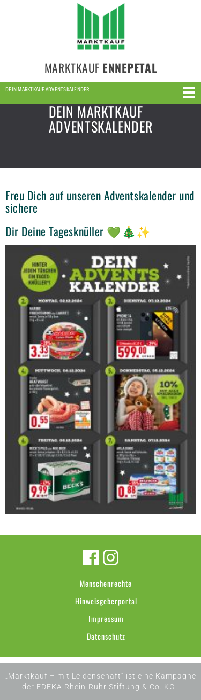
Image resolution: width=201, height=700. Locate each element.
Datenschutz (106, 636)
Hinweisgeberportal (106, 600)
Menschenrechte (106, 583)
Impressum (106, 618)
